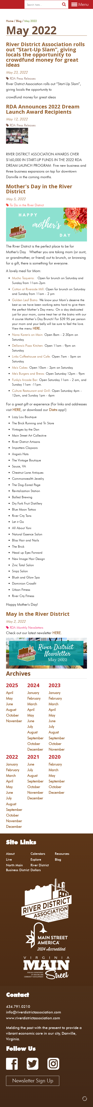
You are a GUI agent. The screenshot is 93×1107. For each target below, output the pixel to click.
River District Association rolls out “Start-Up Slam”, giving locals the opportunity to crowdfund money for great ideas (45, 54)
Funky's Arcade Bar (24, 380)
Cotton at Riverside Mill (28, 289)
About (10, 854)
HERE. (58, 633)
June (9, 704)
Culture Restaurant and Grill (31, 391)
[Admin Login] (78, 1098)
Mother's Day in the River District (39, 189)
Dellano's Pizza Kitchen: (28, 345)
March (32, 704)
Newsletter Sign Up (32, 1080)
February (33, 698)
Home (9, 21)
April (9, 693)
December (35, 749)
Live (9, 859)
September (35, 738)
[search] (42, 4)
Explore (36, 859)
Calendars (38, 854)
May (9, 698)
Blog (18, 21)
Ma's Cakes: (20, 367)
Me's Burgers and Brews (28, 374)
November (14, 721)
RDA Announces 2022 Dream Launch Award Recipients (43, 109)
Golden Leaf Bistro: (25, 300)
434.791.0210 (18, 1006)
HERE (36, 328)
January (33, 693)
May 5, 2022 (16, 199)
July (30, 726)
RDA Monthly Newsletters (24, 627)
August (11, 709)
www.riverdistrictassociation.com (33, 1018)
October (12, 715)
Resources (62, 854)
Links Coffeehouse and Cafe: (31, 356)
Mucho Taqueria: (23, 278)
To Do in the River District (25, 205)
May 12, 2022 (17, 119)
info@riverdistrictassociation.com (33, 1012)
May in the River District (37, 613)
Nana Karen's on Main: (27, 335)
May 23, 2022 (17, 72)
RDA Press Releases (21, 78)
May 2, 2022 (16, 621)
